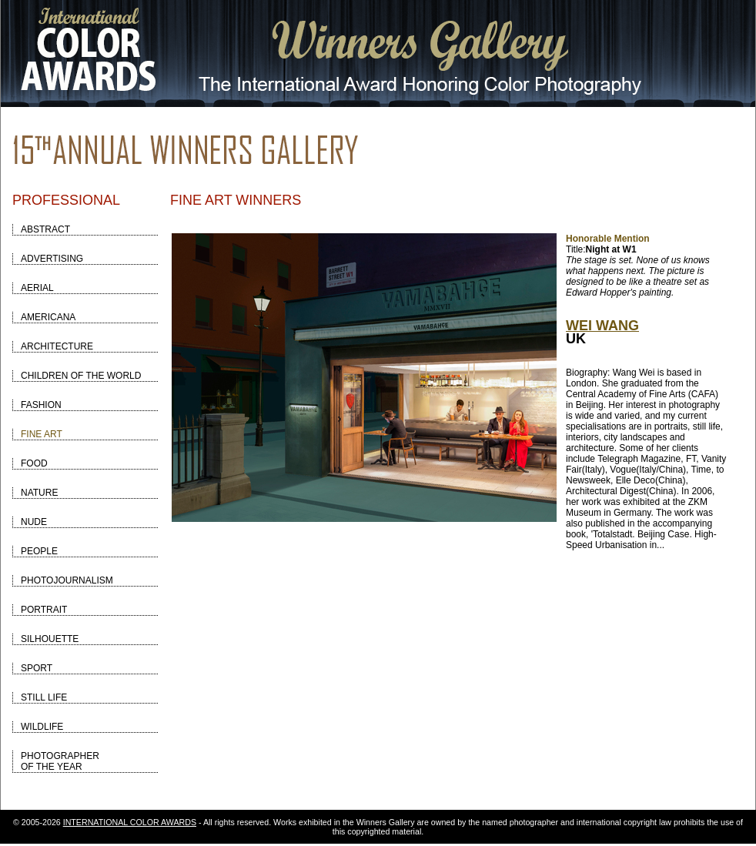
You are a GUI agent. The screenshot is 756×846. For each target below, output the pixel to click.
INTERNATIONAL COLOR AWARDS (129, 822)
